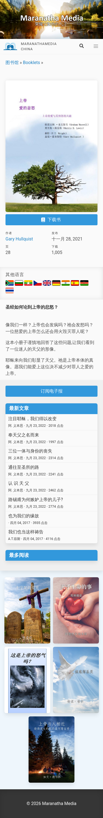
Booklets (31, 62)
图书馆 (12, 62)
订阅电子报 (52, 391)
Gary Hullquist (19, 239)
